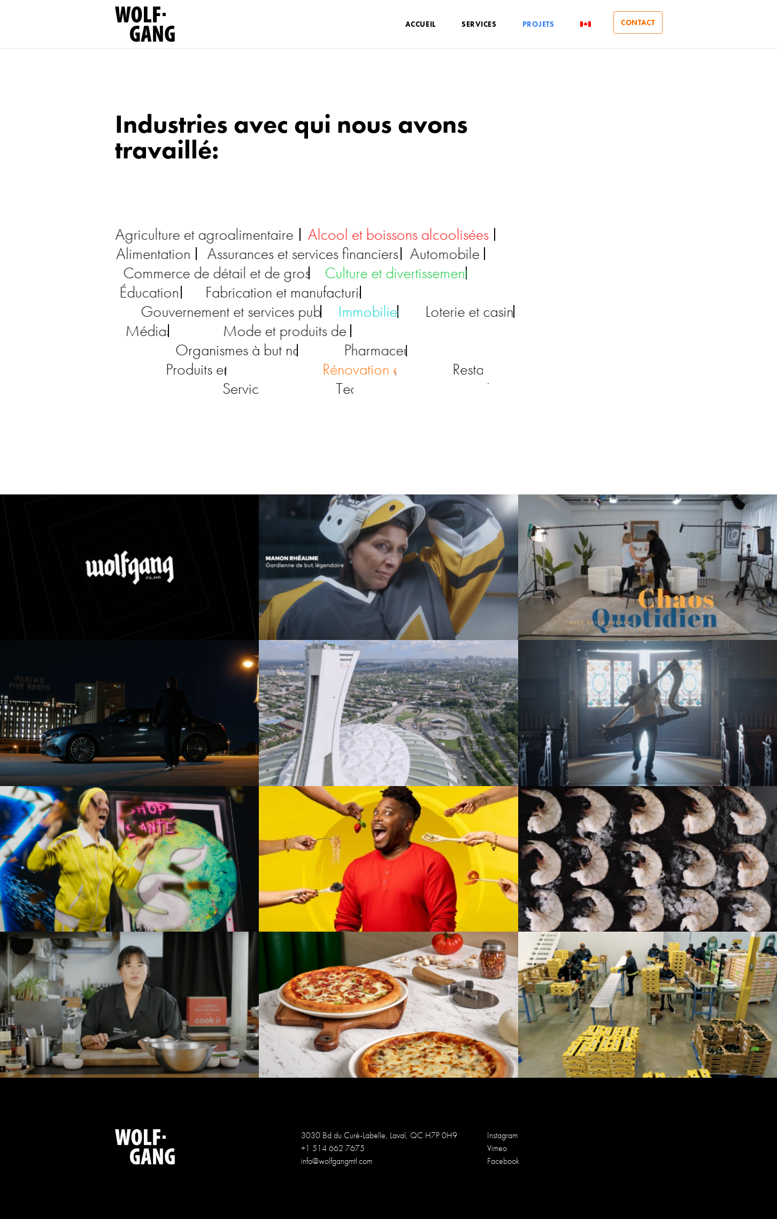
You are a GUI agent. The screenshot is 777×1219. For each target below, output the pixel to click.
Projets (534, 24)
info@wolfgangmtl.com (336, 1161)
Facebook (503, 1161)
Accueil (416, 24)
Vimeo (497, 1148)
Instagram (502, 1135)
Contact (636, 24)
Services (475, 24)
